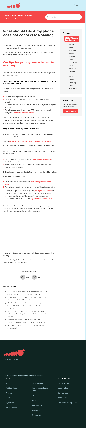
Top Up (9, 398)
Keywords (36, 410)
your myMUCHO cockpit (42, 159)
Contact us (36, 415)
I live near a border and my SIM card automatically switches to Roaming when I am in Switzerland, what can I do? (26, 313)
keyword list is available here (41, 199)
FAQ (33, 396)
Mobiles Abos (11, 388)
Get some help (38, 383)
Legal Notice (63, 388)
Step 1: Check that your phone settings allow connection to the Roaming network (73, 58)
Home (8, 383)
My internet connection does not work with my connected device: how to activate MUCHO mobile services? (25, 305)
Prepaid (9, 393)
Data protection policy (67, 403)
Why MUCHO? (64, 383)
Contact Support (70, 111)
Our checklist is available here (24, 113)
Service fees (63, 393)
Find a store (37, 405)
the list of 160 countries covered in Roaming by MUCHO (30, 141)
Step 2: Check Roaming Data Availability (73, 82)
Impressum (62, 398)
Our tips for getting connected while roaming (71, 38)
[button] (24, 277)
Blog (34, 401)
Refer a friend (11, 408)
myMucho (10, 403)
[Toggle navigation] (76, 6)
